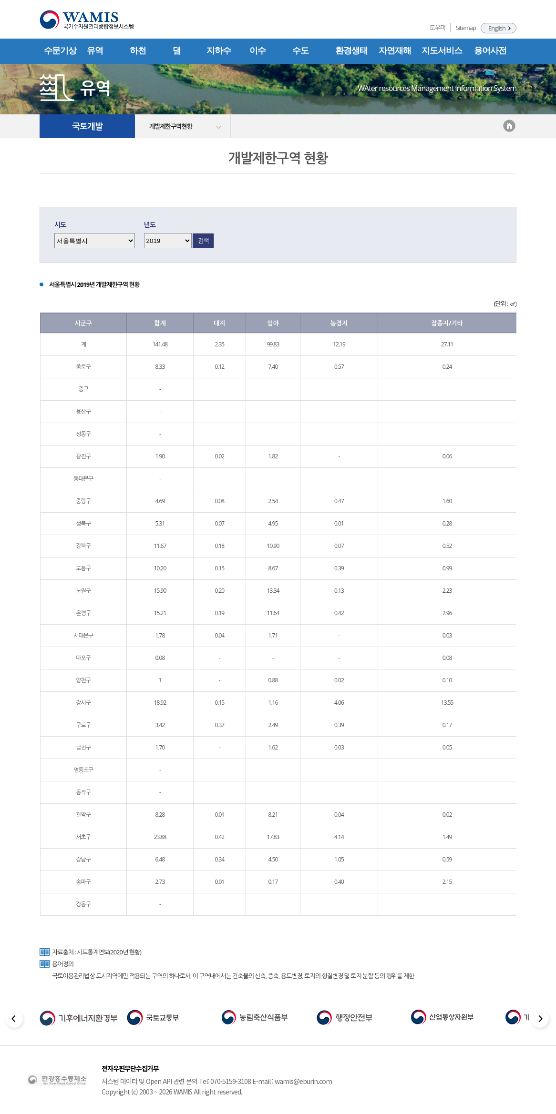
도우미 (438, 27)
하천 (138, 50)
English (496, 28)
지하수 (218, 50)
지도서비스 (442, 50)
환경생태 (351, 50)
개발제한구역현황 (170, 126)
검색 (203, 240)
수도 (300, 50)
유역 (95, 50)
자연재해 (395, 50)
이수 (257, 50)
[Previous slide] (15, 1020)
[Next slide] (541, 1020)
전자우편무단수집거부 (130, 1068)
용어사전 (490, 50)
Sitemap (465, 27)
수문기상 (60, 50)
